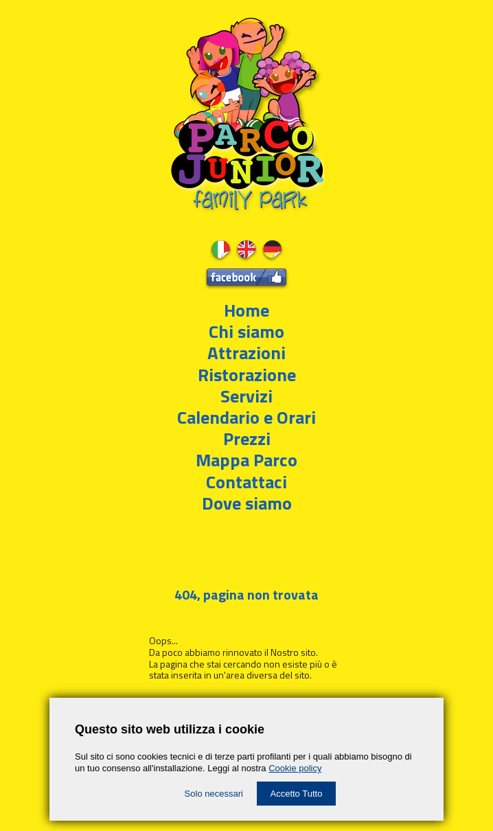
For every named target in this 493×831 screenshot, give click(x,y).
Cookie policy (294, 768)
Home (246, 310)
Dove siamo (247, 503)
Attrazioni (246, 352)
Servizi (246, 396)
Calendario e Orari (246, 417)
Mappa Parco (246, 459)
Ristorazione (247, 374)
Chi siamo (246, 331)
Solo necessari (214, 793)
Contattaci (246, 481)
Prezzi (247, 438)
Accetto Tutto (297, 793)
